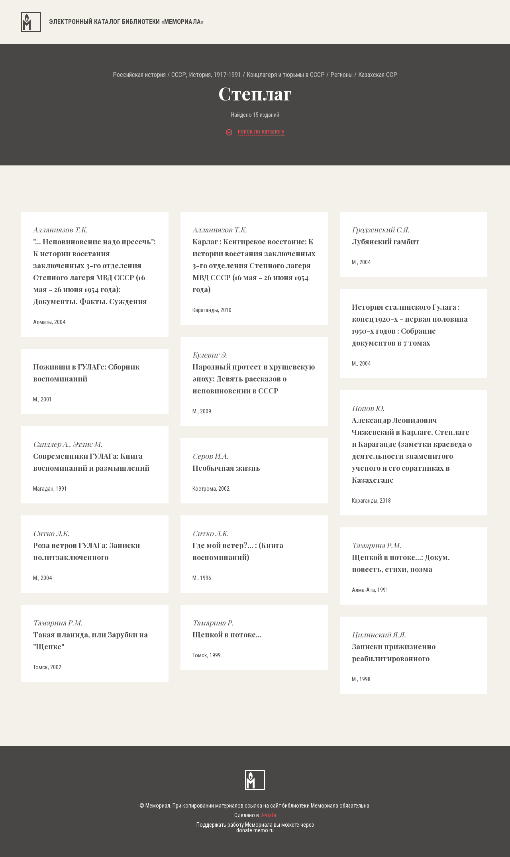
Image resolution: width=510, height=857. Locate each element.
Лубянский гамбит (386, 235)
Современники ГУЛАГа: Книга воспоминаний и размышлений (91, 456)
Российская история (139, 75)
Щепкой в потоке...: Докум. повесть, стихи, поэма (401, 557)
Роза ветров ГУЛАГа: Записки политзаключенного (86, 545)
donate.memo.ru (255, 830)
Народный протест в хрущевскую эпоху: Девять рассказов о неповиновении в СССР (253, 372)
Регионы (341, 75)
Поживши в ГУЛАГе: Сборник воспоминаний (86, 372)
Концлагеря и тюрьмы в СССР (286, 75)
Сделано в (255, 815)
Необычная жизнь (226, 462)
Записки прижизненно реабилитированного (393, 646)
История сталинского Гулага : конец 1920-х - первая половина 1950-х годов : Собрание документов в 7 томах (410, 325)
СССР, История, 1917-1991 (206, 75)
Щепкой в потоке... (227, 628)
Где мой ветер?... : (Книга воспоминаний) (237, 545)
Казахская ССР (377, 75)
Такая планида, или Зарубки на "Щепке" (90, 634)
